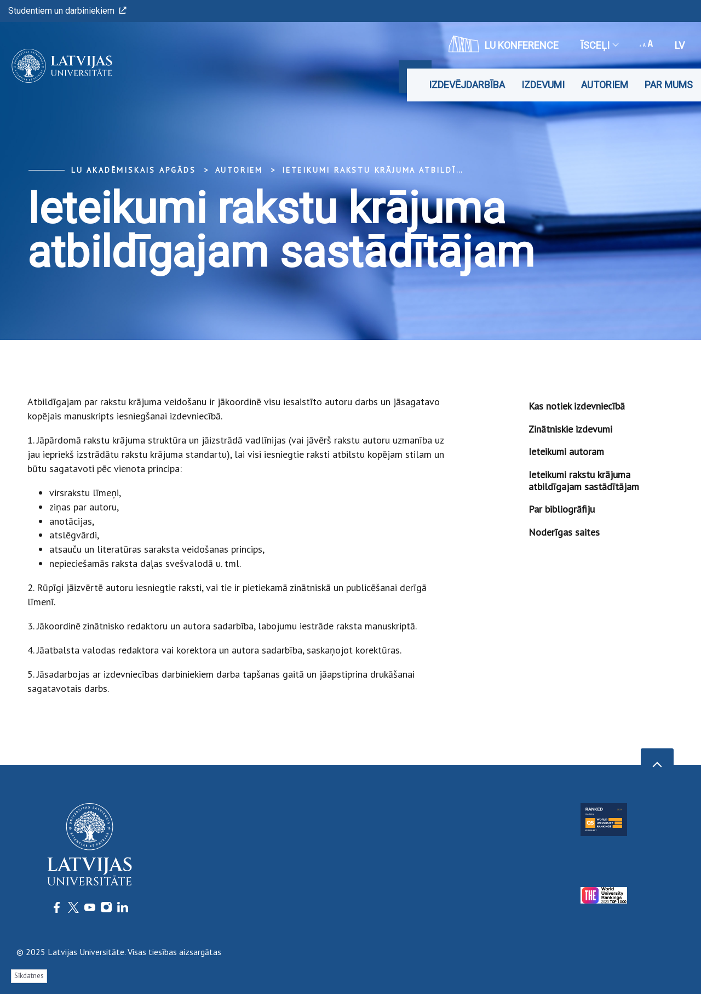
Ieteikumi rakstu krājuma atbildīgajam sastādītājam (420, 170)
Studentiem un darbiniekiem (67, 10)
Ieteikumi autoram (566, 451)
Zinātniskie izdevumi (570, 429)
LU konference (504, 44)
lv (680, 45)
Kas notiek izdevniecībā (576, 406)
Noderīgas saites (564, 532)
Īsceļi (599, 45)
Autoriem (604, 84)
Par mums (669, 84)
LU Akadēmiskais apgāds (133, 170)
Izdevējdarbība (467, 84)
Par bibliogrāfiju (561, 509)
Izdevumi (543, 84)
